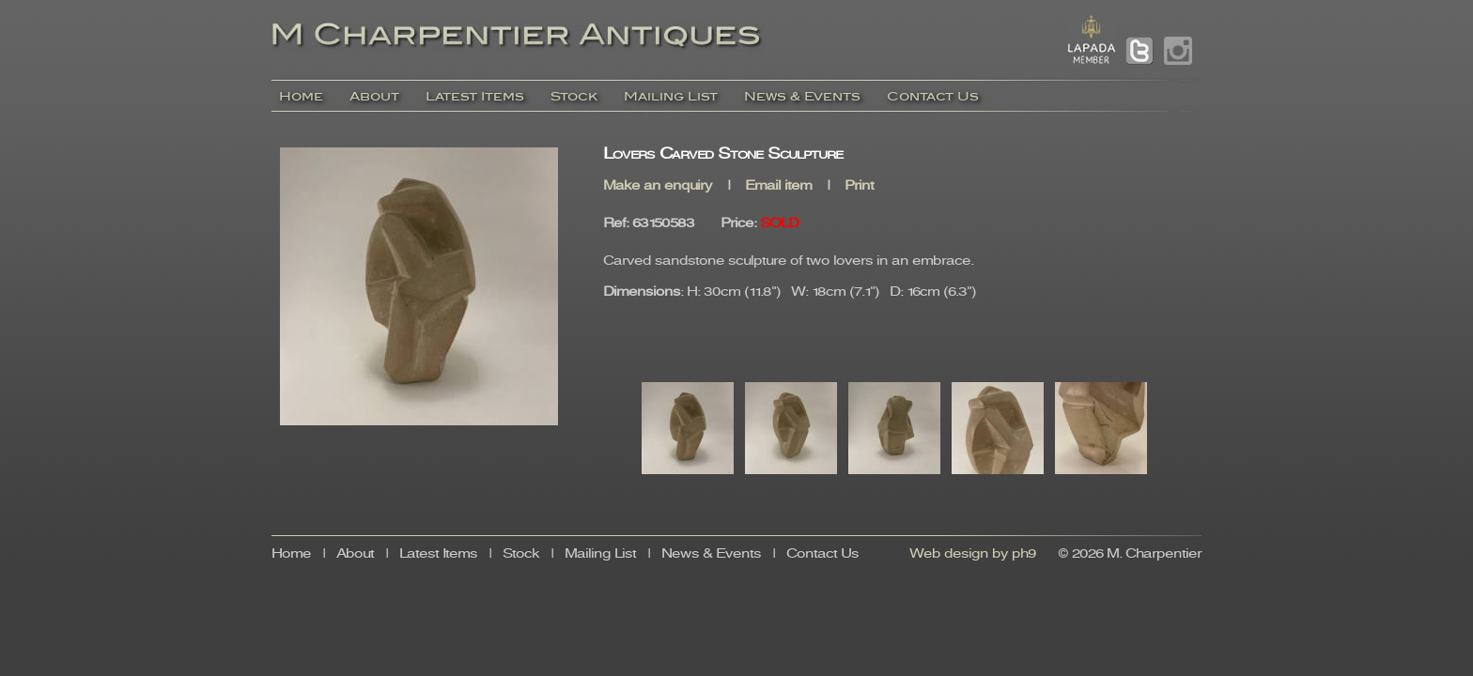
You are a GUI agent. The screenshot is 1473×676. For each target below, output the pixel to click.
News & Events (802, 96)
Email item (778, 186)
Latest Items (475, 96)
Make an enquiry (657, 186)
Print (859, 186)
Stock (573, 96)
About (374, 96)
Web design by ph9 (972, 554)
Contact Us (933, 96)
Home (301, 96)
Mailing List (671, 96)
